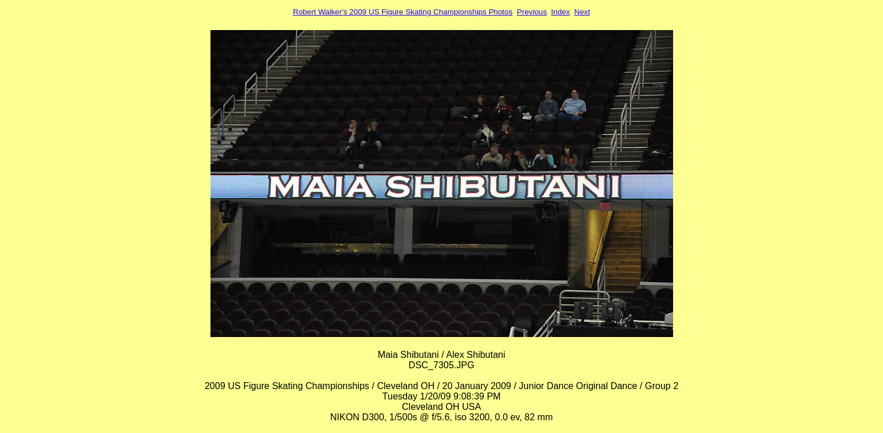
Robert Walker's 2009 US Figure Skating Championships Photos (403, 12)
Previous (532, 12)
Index (560, 12)
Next (582, 12)
